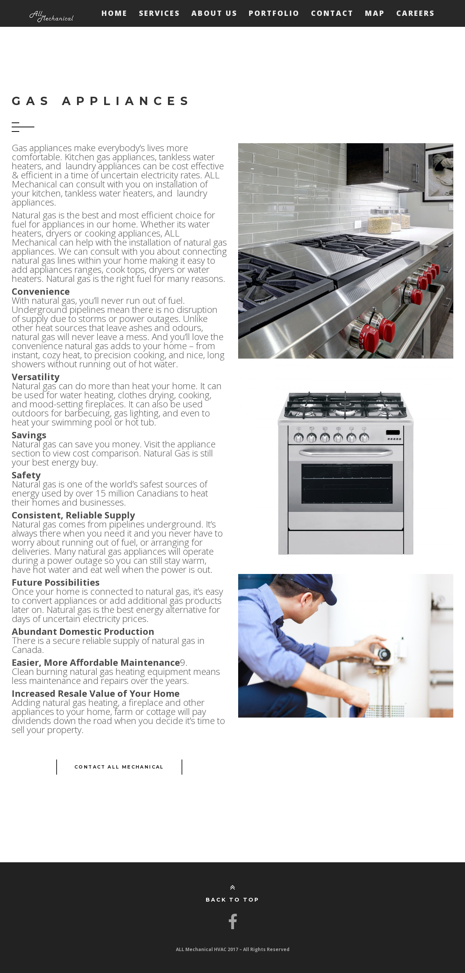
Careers (415, 13)
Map (375, 13)
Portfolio (274, 13)
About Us (214, 13)
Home (115, 13)
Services (159, 13)
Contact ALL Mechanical (119, 767)
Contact (332, 13)
